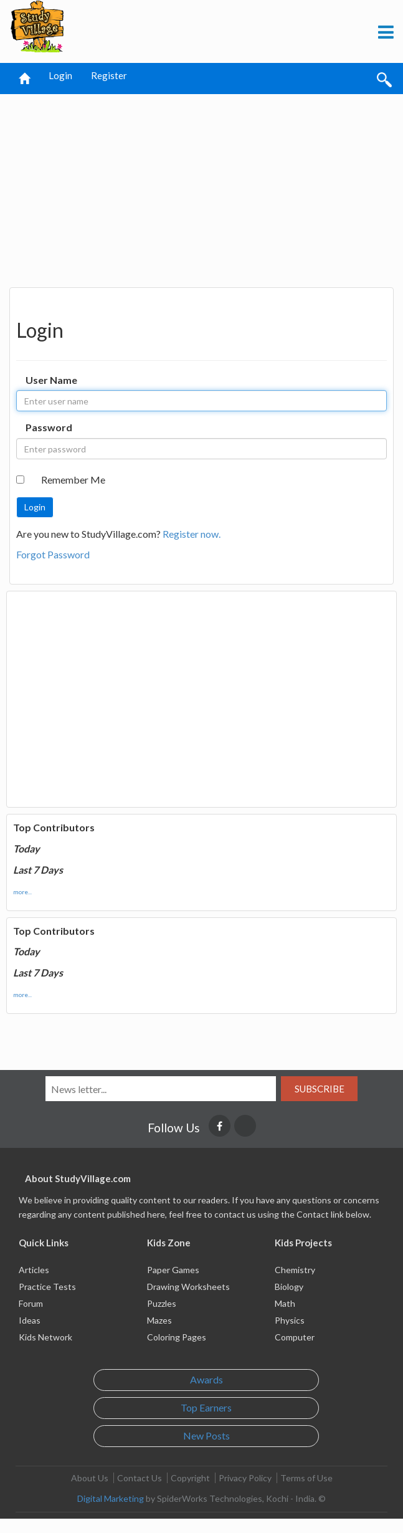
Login (60, 75)
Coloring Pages (176, 1337)
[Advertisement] (202, 187)
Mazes (159, 1320)
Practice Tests (47, 1286)
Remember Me (73, 479)
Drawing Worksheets (188, 1286)
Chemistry (295, 1269)
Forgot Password (53, 554)
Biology (289, 1286)
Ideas (29, 1320)
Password (49, 427)
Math (285, 1303)
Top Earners (206, 1407)
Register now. (191, 534)
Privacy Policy (245, 1478)
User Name (51, 380)
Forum (31, 1303)
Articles (34, 1269)
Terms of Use (306, 1478)
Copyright (190, 1478)
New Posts (206, 1435)
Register (109, 75)
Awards (206, 1379)
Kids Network (45, 1337)
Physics (290, 1320)
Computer (295, 1337)
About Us (89, 1478)
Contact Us (139, 1478)
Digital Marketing (110, 1498)
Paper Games (173, 1269)
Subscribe (319, 1088)
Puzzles (161, 1303)
